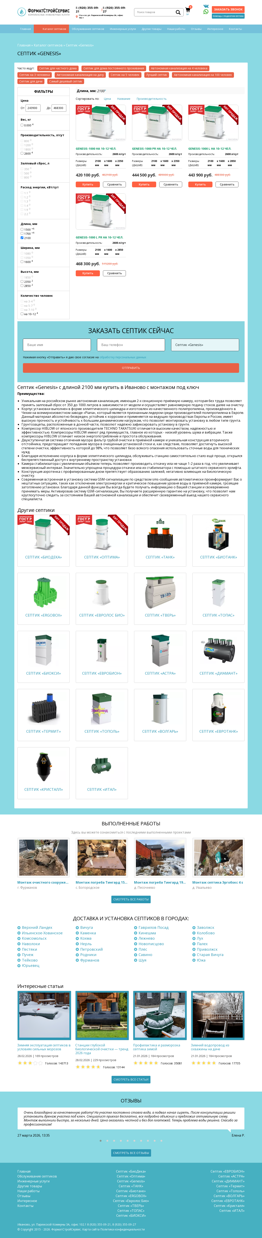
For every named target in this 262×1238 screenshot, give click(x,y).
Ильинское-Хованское (42, 932)
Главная (25, 29)
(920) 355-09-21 (87, 9)
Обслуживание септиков (88, 29)
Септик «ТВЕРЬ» (131, 1205)
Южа (201, 960)
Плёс (143, 949)
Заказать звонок (228, 9)
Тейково (30, 960)
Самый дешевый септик (65, 81)
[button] (100, 1140)
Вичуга (86, 927)
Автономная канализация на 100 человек (203, 75)
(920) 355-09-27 (114, 9)
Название (123, 99)
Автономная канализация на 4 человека (179, 68)
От (31, 108)
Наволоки (31, 943)
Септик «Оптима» (131, 1176)
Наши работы (176, 29)
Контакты (235, 29)
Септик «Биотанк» (131, 1191)
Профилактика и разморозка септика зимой (156, 1047)
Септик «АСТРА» (231, 1176)
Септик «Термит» (230, 1186)
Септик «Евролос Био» (131, 1201)
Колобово (206, 932)
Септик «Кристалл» (229, 1205)
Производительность (152, 99)
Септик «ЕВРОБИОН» (228, 1171)
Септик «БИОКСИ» (131, 1215)
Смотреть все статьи (131, 1079)
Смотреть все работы (131, 899)
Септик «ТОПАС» (131, 1210)
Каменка (88, 932)
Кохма (85, 938)
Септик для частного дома (58, 68)
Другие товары (151, 29)
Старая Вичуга (210, 954)
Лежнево (147, 938)
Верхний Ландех (37, 927)
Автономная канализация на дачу (80, 75)
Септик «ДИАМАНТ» (228, 1181)
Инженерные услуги (123, 29)
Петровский (91, 949)
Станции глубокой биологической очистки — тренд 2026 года (101, 1049)
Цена (107, 99)
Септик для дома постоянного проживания (114, 68)
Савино (145, 954)
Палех (202, 943)
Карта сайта (90, 1229)
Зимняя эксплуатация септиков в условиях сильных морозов (44, 1047)
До (57, 108)
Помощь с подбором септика (228, 16)
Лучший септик (156, 75)
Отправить (131, 368)
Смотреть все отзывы (131, 1153)
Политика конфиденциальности (122, 1229)
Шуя (142, 960)
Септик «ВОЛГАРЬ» (229, 1196)
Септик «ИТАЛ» (232, 1210)
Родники (88, 954)
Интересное (215, 29)
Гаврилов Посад (153, 927)
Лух (200, 938)
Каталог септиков (54, 29)
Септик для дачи (30, 81)
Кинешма (147, 932)
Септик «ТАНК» (131, 1186)
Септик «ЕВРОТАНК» (228, 1201)
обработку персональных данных (122, 357)
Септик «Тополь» (231, 1191)
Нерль (86, 943)
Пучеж (27, 954)
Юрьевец (30, 965)
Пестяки (29, 949)
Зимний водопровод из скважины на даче (210, 1047)
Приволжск (207, 949)
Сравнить (114, 184)
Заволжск (205, 927)
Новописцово (151, 943)
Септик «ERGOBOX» (131, 1196)
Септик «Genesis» (131, 1181)
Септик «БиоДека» (131, 1171)
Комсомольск (34, 938)
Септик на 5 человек (125, 75)
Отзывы (196, 29)
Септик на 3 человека (34, 75)
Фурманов (89, 960)
